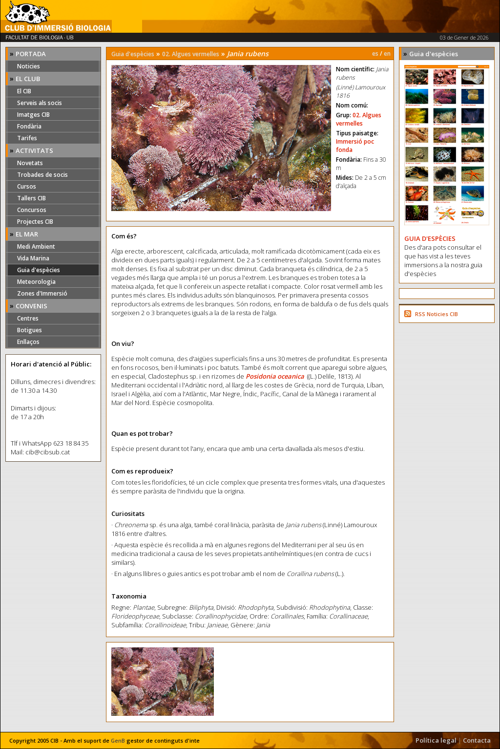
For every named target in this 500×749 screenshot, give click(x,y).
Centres (28, 318)
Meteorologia (36, 282)
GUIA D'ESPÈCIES (430, 238)
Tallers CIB (31, 198)
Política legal (436, 740)
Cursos (26, 186)
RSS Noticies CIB (436, 314)
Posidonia (261, 376)
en (387, 53)
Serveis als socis (39, 103)
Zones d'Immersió (42, 293)
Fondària (29, 126)
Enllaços (28, 342)
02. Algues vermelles (190, 54)
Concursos (31, 210)
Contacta (477, 740)
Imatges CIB (33, 114)
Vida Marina (33, 258)
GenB (118, 740)
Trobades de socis (42, 175)
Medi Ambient (36, 246)
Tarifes (27, 138)
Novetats (30, 163)
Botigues (29, 330)
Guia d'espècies (38, 270)
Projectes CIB (35, 221)
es (375, 53)
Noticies (28, 66)
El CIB (24, 91)
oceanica (290, 376)
